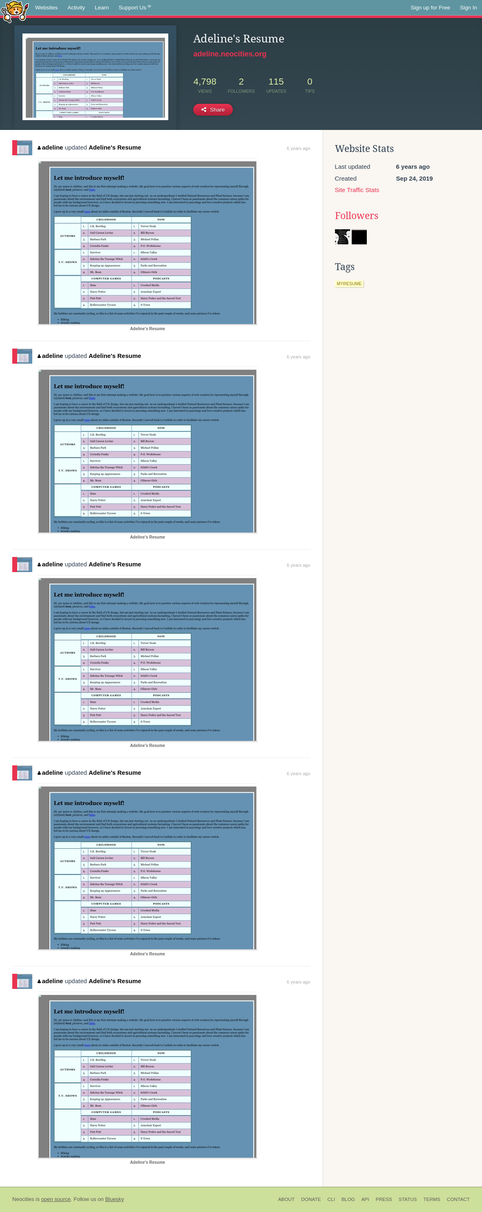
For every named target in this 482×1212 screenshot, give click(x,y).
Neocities (23, 1199)
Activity (76, 7)
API (365, 1199)
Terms (432, 1199)
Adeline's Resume (115, 147)
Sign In (468, 7)
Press (384, 1199)
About (286, 1199)
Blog (348, 1199)
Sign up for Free (430, 7)
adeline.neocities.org (229, 54)
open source (56, 1199)
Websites (46, 7)
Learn (102, 7)
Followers (356, 215)
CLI (331, 1199)
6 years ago (298, 148)
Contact (458, 1199)
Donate (311, 1199)
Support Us (135, 7)
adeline (50, 147)
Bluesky (114, 1199)
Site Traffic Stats (357, 189)
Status (408, 1199)
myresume (349, 283)
